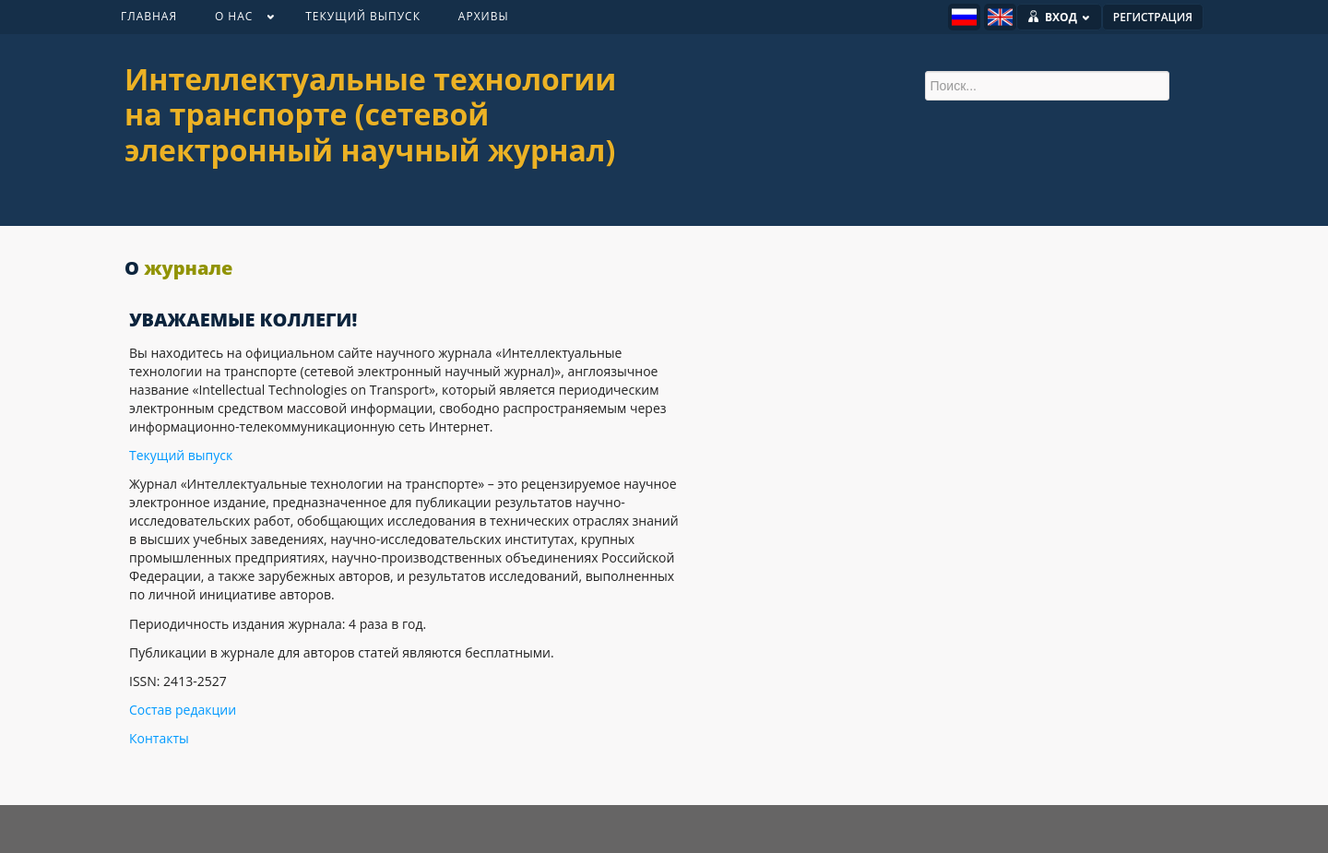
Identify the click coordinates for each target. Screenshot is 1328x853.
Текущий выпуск (180, 455)
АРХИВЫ (483, 16)
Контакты (159, 738)
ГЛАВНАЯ (149, 16)
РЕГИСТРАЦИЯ (1152, 17)
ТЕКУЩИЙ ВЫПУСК (363, 16)
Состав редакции (182, 709)
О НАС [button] (235, 20)
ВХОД (1067, 17)
